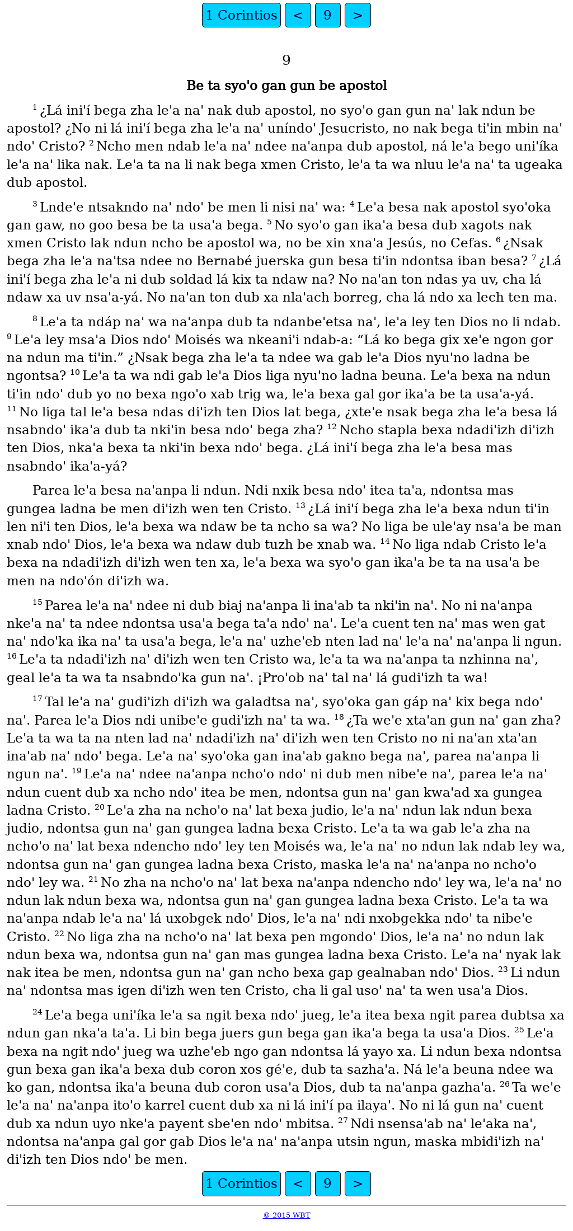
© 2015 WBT (287, 1215)
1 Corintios (241, 15)
